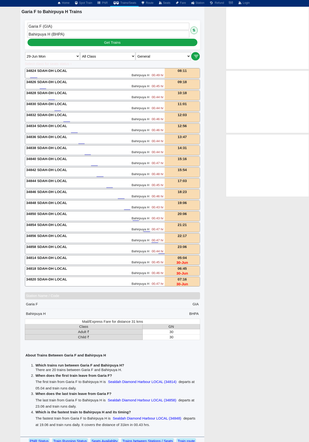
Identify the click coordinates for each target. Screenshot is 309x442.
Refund (216, 3)
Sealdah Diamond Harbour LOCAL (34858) (142, 400)
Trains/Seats (124, 3)
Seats (164, 3)
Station (197, 3)
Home (63, 3)
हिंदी (231, 3)
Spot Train (83, 3)
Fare (180, 3)
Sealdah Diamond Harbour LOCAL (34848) (147, 418)
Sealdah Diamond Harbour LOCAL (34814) (142, 382)
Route (147, 3)
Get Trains (112, 42)
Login (243, 3)
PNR (102, 3)
